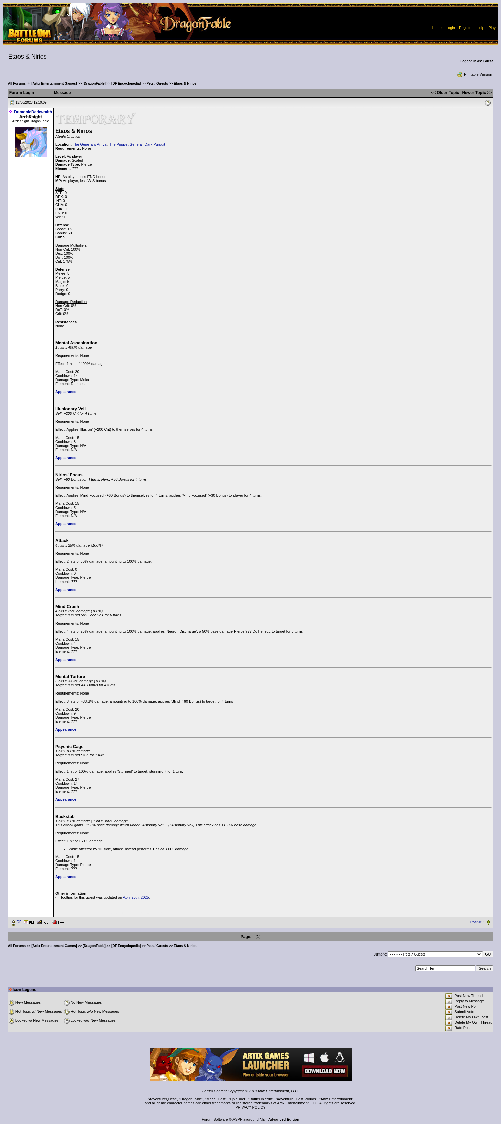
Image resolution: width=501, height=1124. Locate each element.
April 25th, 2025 (136, 897)
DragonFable (191, 1099)
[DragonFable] (94, 83)
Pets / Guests (157, 83)
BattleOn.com (261, 1099)
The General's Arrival (90, 144)
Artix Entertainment (336, 1099)
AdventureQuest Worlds (296, 1099)
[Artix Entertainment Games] (54, 83)
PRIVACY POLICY (250, 1107)
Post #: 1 (477, 922)
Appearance (65, 392)
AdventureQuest (162, 1099)
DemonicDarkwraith (33, 112)
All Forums (17, 83)
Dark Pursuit (155, 144)
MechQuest (216, 1099)
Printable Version (474, 74)
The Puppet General (126, 144)
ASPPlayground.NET (249, 1119)
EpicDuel (237, 1099)
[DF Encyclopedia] (126, 83)
